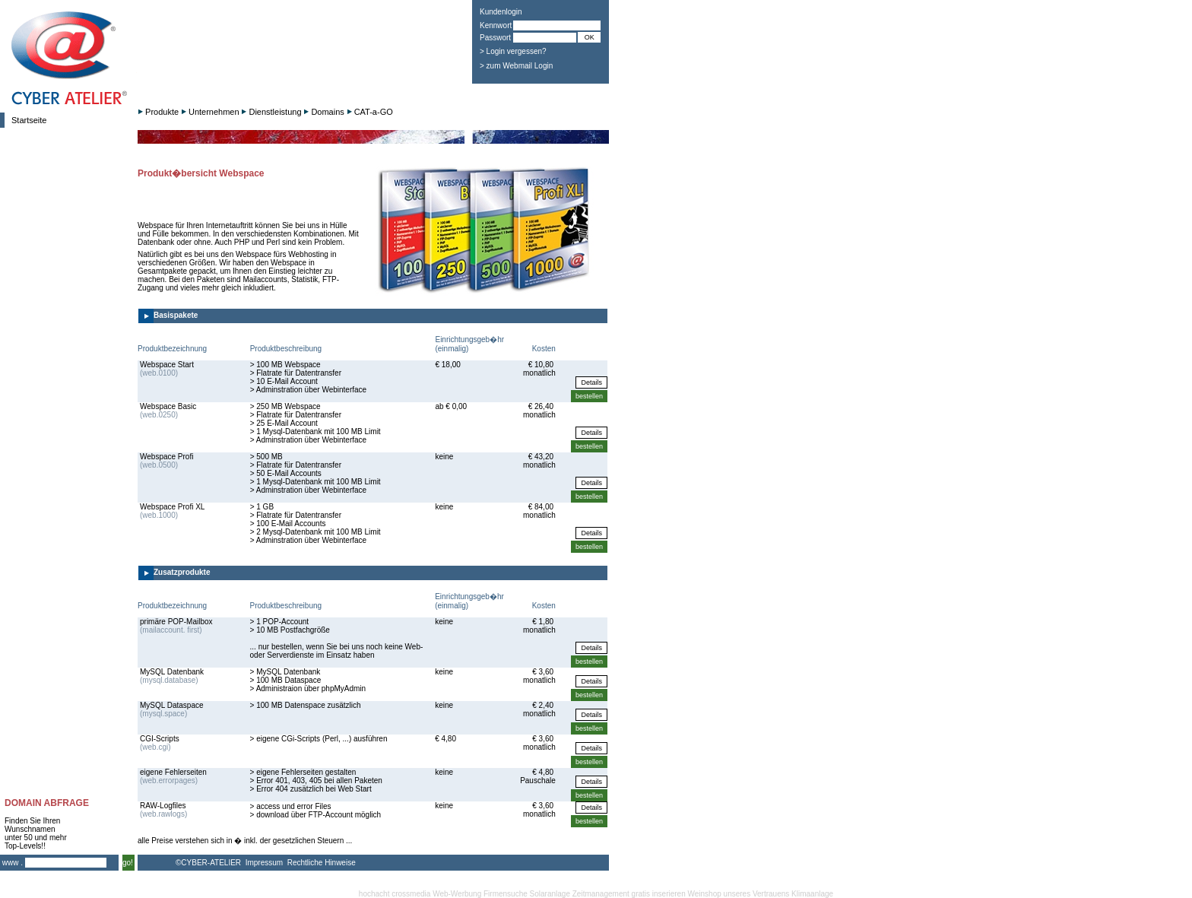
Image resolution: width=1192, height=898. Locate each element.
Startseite (28, 120)
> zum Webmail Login (516, 66)
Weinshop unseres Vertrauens (739, 894)
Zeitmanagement (600, 894)
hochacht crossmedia (395, 894)
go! (127, 862)
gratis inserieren (659, 894)
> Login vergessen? (513, 51)
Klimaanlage (812, 894)
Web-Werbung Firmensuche (480, 894)
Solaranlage (550, 894)
